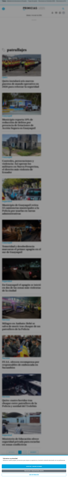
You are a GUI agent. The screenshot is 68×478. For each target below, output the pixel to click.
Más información (34, 475)
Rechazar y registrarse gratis (34, 470)
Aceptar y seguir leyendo (34, 466)
